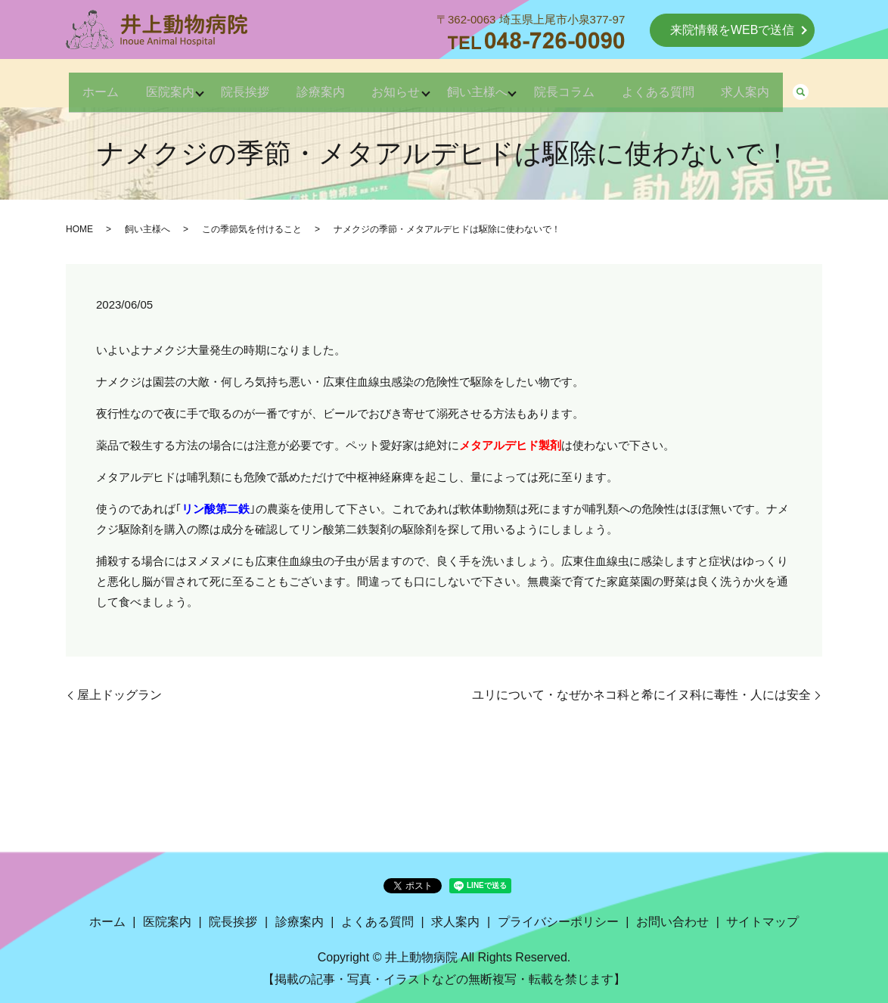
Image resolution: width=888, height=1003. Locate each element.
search (843, 85)
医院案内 (141, 84)
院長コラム (583, 84)
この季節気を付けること (252, 229)
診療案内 (311, 84)
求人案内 (783, 84)
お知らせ (395, 84)
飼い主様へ (486, 84)
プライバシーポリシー (558, 921)
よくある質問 (686, 84)
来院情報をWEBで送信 (732, 29)
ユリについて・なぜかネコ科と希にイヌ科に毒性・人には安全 (641, 694)
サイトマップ (762, 921)
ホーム (63, 84)
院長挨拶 (226, 84)
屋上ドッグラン (119, 694)
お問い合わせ (672, 921)
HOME (79, 229)
